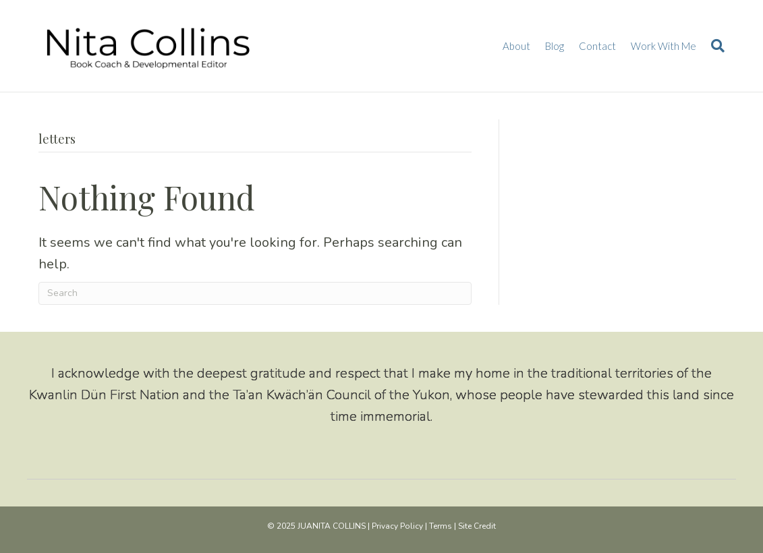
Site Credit (477, 526)
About (516, 46)
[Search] (714, 45)
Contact (597, 46)
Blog (554, 46)
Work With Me (663, 46)
